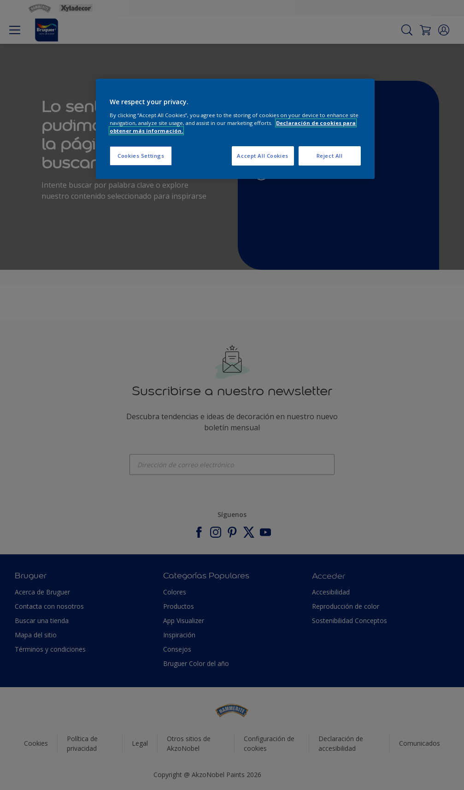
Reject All (330, 155)
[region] (235, 129)
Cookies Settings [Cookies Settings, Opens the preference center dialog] (140, 155)
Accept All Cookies (262, 155)
